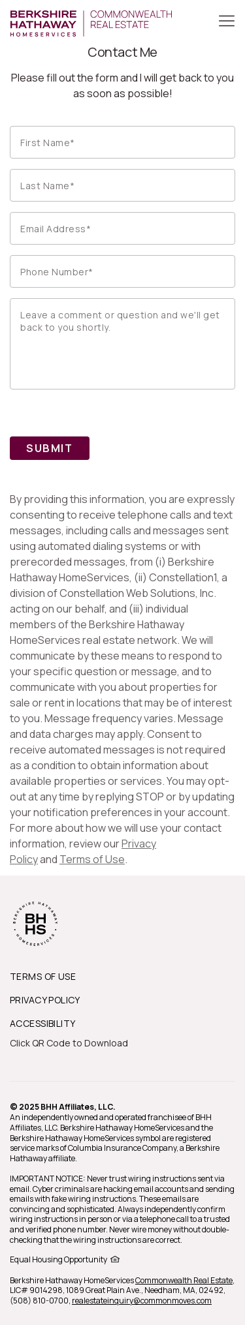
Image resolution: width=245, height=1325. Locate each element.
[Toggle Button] (227, 22)
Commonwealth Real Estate (184, 1280)
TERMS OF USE (43, 976)
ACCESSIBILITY (42, 1023)
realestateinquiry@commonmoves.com (142, 1300)
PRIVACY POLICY (45, 1000)
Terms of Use (92, 859)
